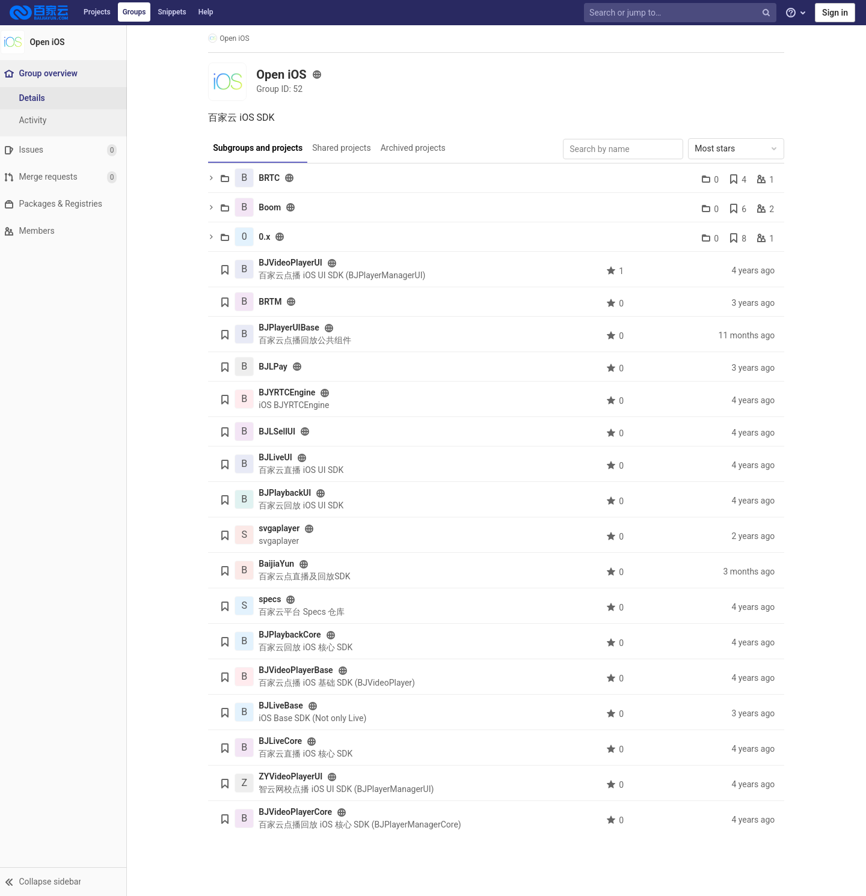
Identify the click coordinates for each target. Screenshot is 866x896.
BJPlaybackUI (288, 493)
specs (273, 599)
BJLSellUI (280, 431)
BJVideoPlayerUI (293, 262)
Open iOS (231, 38)
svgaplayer (282, 528)
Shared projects (344, 148)
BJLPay (276, 366)
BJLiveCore (283, 741)
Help (205, 12)
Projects (97, 12)
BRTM (273, 301)
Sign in (835, 12)
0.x (267, 237)
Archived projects (415, 148)
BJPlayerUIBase (292, 327)
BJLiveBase (284, 705)
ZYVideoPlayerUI (293, 776)
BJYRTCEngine (290, 392)
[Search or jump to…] (681, 12)
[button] (66, 881)
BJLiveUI (278, 457)
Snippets (172, 12)
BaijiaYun (279, 563)
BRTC (272, 178)
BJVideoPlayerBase (299, 670)
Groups (134, 12)
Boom (273, 207)
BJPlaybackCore (293, 634)
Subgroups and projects (261, 148)
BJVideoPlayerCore (298, 812)
